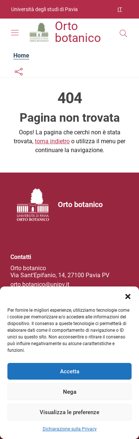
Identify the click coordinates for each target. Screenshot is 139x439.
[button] (128, 295)
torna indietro (52, 141)
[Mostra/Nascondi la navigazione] (14, 32)
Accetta (69, 371)
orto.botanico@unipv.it (39, 284)
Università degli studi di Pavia (44, 9)
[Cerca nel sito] (123, 33)
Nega (69, 392)
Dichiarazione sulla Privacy (70, 429)
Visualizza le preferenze (69, 412)
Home (21, 55)
